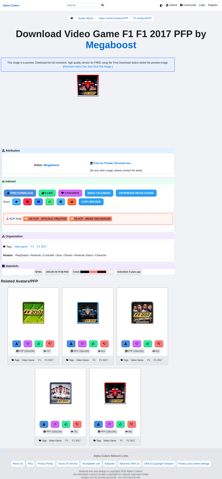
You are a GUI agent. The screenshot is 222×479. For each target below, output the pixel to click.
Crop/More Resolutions (136, 193)
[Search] (102, 5)
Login (202, 5)
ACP (12, 218)
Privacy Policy (45, 463)
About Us (18, 463)
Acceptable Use (91, 463)
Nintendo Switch (83, 255)
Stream (68, 255)
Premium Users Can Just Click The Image (88, 66)
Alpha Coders (11, 5)
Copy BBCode (91, 201)
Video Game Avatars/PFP (114, 18)
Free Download (20, 193)
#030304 (84, 272)
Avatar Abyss (85, 18)
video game (21, 246)
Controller (48, 255)
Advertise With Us (129, 463)
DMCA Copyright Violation (159, 463)
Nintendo (35, 255)
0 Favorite (70, 193)
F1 (32, 246)
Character (100, 255)
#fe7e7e (93, 272)
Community (188, 5)
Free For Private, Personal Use (111, 163)
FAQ (30, 463)
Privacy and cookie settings (193, 463)
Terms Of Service (68, 463)
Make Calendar (99, 193)
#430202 (101, 272)
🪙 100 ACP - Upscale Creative (45, 218)
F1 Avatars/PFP (142, 18)
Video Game (28, 360)
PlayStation (21, 255)
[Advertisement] (88, 121)
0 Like (47, 193)
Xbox (59, 255)
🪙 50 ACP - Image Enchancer (90, 218)
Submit (171, 5)
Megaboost (111, 44)
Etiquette (110, 463)
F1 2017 (42, 246)
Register (213, 5)
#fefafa (109, 272)
